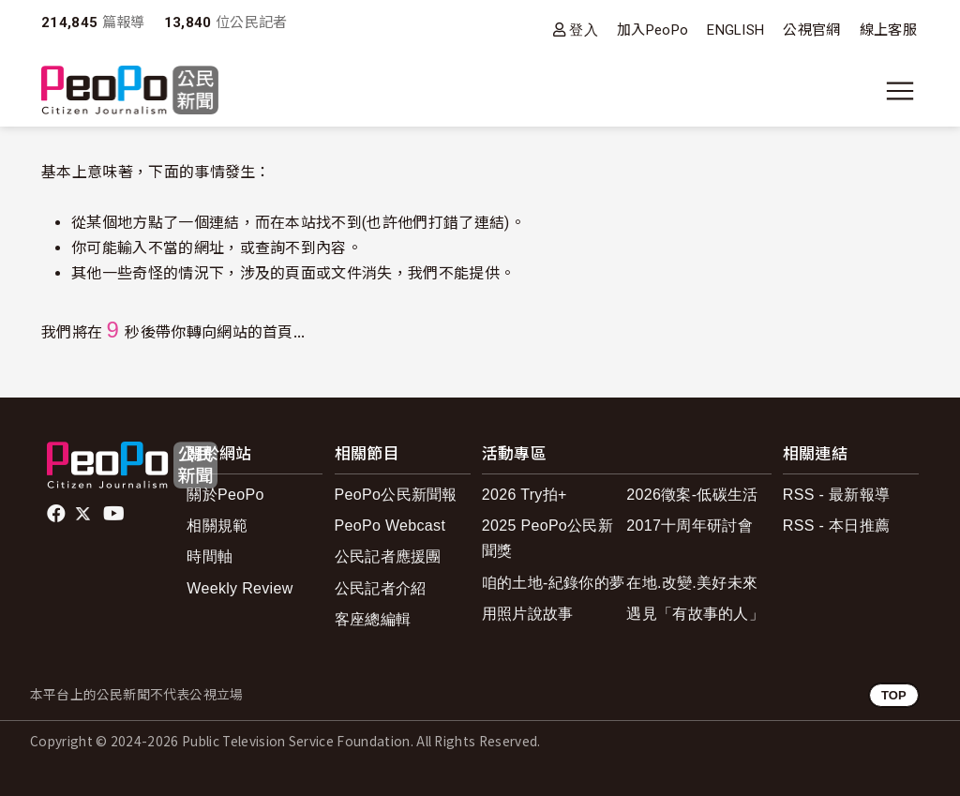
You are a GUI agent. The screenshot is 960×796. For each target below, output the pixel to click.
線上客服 (888, 30)
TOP (894, 695)
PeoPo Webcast (390, 525)
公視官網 (811, 30)
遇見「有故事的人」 (695, 614)
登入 (583, 30)
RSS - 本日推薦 (836, 525)
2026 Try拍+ (524, 495)
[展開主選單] (900, 91)
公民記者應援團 (388, 556)
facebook (57, 513)
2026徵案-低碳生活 (692, 495)
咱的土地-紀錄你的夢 (553, 583)
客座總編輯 (373, 619)
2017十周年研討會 (689, 525)
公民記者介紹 (381, 588)
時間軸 (209, 556)
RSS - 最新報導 (836, 495)
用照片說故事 (528, 614)
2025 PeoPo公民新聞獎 (547, 538)
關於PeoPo (225, 495)
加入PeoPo (652, 30)
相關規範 (217, 525)
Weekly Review (239, 588)
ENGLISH (735, 30)
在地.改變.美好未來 (692, 583)
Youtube (115, 513)
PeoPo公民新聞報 (396, 495)
